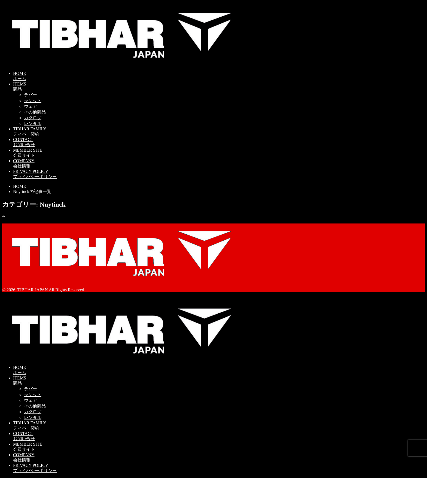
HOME (219, 76)
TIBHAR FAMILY (219, 132)
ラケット (32, 100)
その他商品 (35, 112)
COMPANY (219, 163)
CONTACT (219, 142)
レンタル (32, 123)
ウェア (30, 106)
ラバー (30, 95)
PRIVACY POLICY (219, 174)
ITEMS (219, 87)
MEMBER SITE (219, 153)
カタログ (32, 117)
